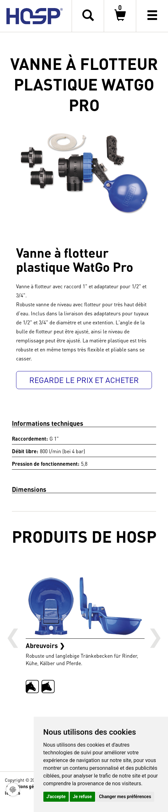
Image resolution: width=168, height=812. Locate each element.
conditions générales (28, 786)
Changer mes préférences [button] (125, 796)
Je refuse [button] (82, 796)
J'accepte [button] (56, 796)
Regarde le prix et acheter (84, 380)
